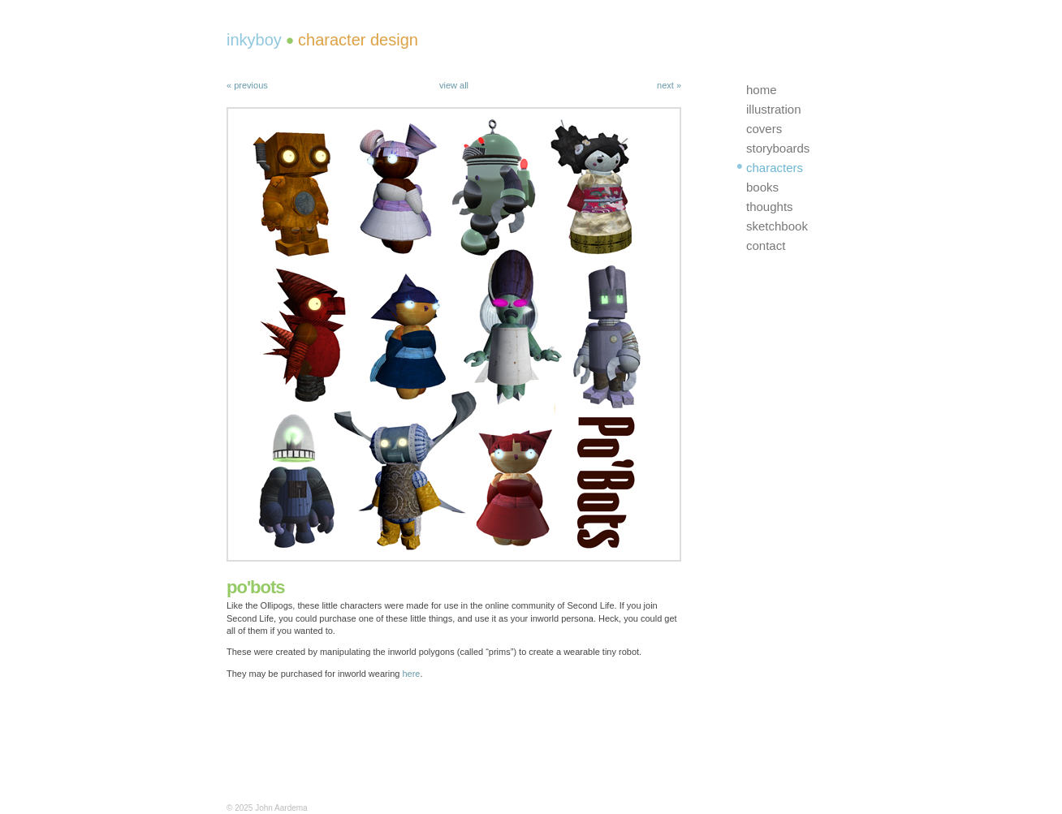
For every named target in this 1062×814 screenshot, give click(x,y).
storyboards (777, 148)
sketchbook (777, 226)
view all (453, 85)
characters (774, 167)
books (762, 187)
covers (764, 129)
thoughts (769, 206)
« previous (247, 85)
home (761, 90)
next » (669, 85)
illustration (773, 109)
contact (765, 245)
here (411, 673)
